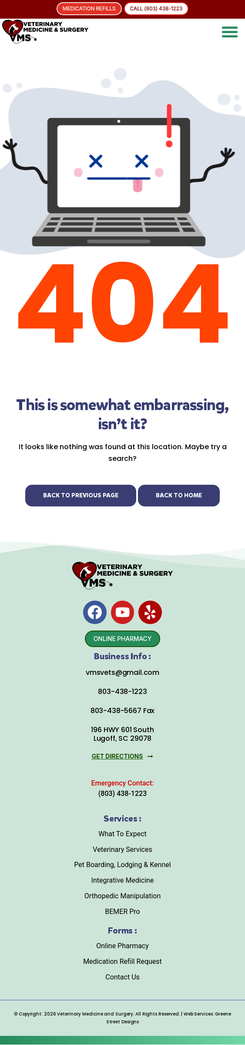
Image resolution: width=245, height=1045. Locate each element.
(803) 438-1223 (122, 793)
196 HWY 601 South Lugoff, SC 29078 (122, 734)
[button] (230, 32)
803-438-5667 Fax (122, 711)
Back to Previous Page (80, 495)
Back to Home (179, 495)
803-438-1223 (122, 692)
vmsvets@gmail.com (122, 672)
